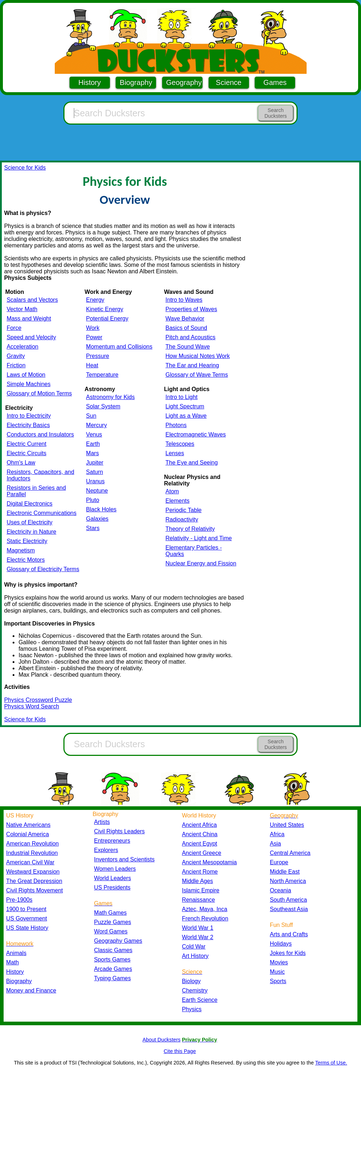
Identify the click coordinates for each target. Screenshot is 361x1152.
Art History (195, 956)
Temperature (102, 375)
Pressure (97, 356)
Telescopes (179, 444)
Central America (290, 853)
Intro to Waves (183, 300)
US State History (27, 928)
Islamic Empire (200, 890)
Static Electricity (26, 541)
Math (12, 962)
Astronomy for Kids (110, 397)
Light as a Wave (185, 416)
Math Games (110, 913)
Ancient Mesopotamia (209, 862)
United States (287, 825)
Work (92, 328)
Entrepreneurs (112, 841)
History (90, 82)
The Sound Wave (187, 347)
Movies (279, 962)
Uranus (95, 481)
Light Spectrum (184, 406)
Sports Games (112, 959)
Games (274, 82)
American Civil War (30, 862)
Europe (279, 862)
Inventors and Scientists (124, 859)
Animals (16, 953)
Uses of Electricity (29, 522)
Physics (192, 1009)
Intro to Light (181, 397)
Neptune (97, 491)
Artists (102, 822)
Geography (184, 82)
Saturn (94, 472)
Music (277, 972)
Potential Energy (107, 318)
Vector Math (21, 309)
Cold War (193, 946)
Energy (95, 300)
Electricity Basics (28, 425)
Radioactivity (181, 519)
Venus (94, 434)
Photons (176, 425)
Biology (191, 981)
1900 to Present (26, 909)
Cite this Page (180, 1051)
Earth (93, 444)
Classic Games (113, 950)
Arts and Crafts (289, 934)
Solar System (103, 406)
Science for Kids (25, 168)
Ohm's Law (20, 463)
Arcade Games (113, 969)
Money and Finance (31, 990)
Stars (92, 528)
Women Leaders (115, 869)
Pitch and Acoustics (190, 337)
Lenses (174, 453)
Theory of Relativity (190, 529)
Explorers (106, 850)
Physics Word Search (31, 706)
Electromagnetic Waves (195, 434)
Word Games (111, 931)
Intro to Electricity (28, 416)
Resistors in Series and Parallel (36, 491)
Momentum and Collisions (119, 347)
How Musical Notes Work (197, 356)
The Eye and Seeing (191, 463)
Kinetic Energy (104, 309)
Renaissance (198, 900)
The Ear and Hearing (192, 365)
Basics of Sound (186, 328)
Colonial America (27, 834)
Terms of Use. (331, 1063)
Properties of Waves (191, 309)
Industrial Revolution (32, 853)
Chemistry (195, 990)
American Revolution (32, 844)
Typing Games (112, 978)
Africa (277, 834)
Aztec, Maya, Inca (204, 909)
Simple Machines (28, 384)
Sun (91, 416)
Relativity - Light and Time (198, 538)
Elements (177, 501)
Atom (172, 491)
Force (13, 328)
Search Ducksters (275, 113)
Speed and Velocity (31, 337)
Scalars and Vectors (32, 300)
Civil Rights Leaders (119, 831)
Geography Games (118, 941)
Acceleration (22, 347)
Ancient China (200, 834)
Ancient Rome (200, 872)
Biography (136, 82)
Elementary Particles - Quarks (193, 550)
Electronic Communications (41, 513)
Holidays (281, 944)
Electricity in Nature (31, 532)
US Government (26, 918)
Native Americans (28, 825)
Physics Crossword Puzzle (38, 700)
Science (228, 82)
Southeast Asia (289, 909)
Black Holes (101, 509)
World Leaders (112, 878)
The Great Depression (34, 881)
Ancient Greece (201, 853)
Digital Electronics (29, 504)
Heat (92, 365)
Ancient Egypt (199, 844)
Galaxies (97, 519)
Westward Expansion (32, 872)
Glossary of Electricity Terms (42, 569)
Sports (278, 981)
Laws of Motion (25, 375)
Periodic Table (183, 510)
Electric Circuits (26, 453)
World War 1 (197, 928)
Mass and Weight (28, 318)
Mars (92, 453)
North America (288, 881)
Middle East (285, 872)
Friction (15, 365)
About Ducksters (161, 1040)
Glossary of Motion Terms (39, 393)
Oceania (280, 890)
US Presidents (112, 887)
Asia (275, 844)
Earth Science (200, 1000)
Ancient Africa (199, 825)
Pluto (92, 500)
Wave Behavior (184, 318)
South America (288, 900)
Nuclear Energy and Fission (200, 563)
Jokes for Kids (288, 953)
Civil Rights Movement (34, 890)
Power (94, 337)
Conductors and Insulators (40, 434)
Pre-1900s (19, 900)
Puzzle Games (112, 922)
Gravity (15, 356)
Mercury (96, 425)
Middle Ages (197, 881)
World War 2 (197, 937)
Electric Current (26, 444)
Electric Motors (25, 560)
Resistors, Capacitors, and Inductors (40, 475)
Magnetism (20, 550)
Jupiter (94, 463)
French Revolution (205, 918)
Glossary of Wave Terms (196, 375)
